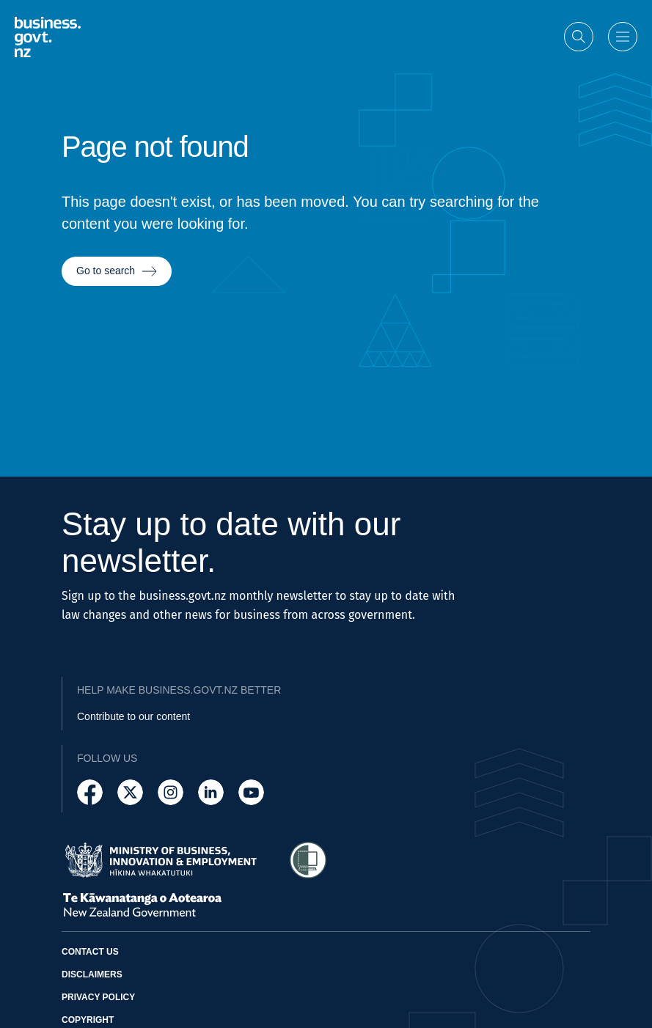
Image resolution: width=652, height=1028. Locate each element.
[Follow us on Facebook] (90, 792)
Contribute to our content (133, 716)
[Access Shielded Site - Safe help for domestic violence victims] (308, 860)
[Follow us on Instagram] (170, 792)
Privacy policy (98, 997)
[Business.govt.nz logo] (48, 36)
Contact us (90, 952)
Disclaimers (92, 974)
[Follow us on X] (130, 792)
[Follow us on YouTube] (251, 792)
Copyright (88, 1020)
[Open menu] (622, 36)
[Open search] (578, 36)
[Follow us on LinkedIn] (211, 792)
